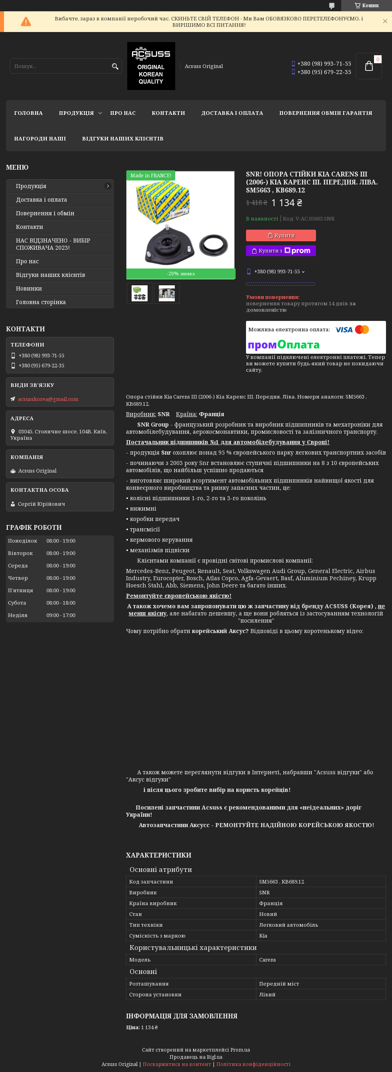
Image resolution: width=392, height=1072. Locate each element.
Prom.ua (240, 1049)
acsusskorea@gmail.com (48, 399)
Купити (285, 235)
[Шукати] (115, 67)
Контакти (168, 112)
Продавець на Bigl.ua (196, 1057)
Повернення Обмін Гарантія (325, 112)
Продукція (76, 112)
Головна (28, 112)
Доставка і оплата (232, 112)
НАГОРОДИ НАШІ (40, 138)
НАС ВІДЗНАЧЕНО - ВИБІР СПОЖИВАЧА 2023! (53, 244)
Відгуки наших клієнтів (123, 138)
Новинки (29, 288)
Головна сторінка (41, 302)
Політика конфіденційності (253, 1064)
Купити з (284, 250)
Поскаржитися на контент (177, 1064)
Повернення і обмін (45, 213)
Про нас (123, 112)
